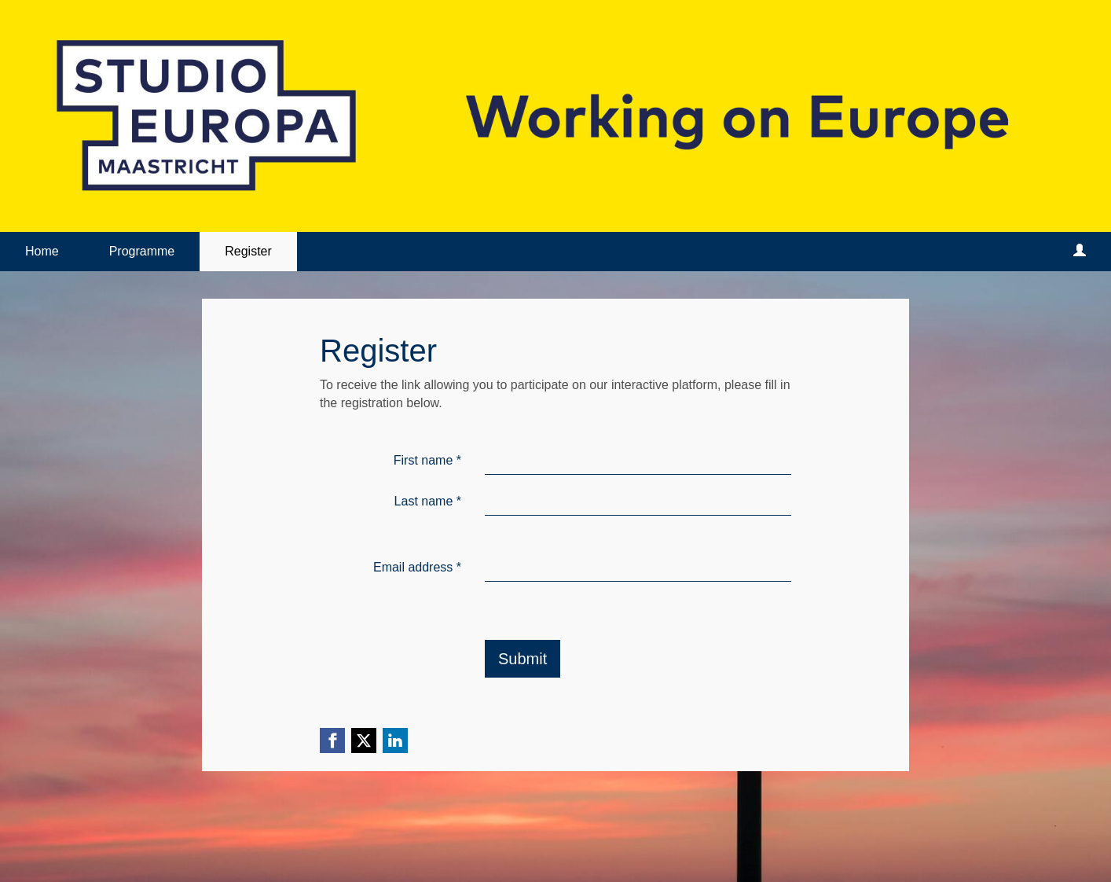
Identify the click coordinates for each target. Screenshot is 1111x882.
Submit (522, 658)
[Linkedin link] (395, 740)
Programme (142, 251)
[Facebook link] (332, 740)
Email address (417, 567)
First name (427, 460)
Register (248, 251)
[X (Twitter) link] (363, 740)
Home (42, 251)
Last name (427, 501)
